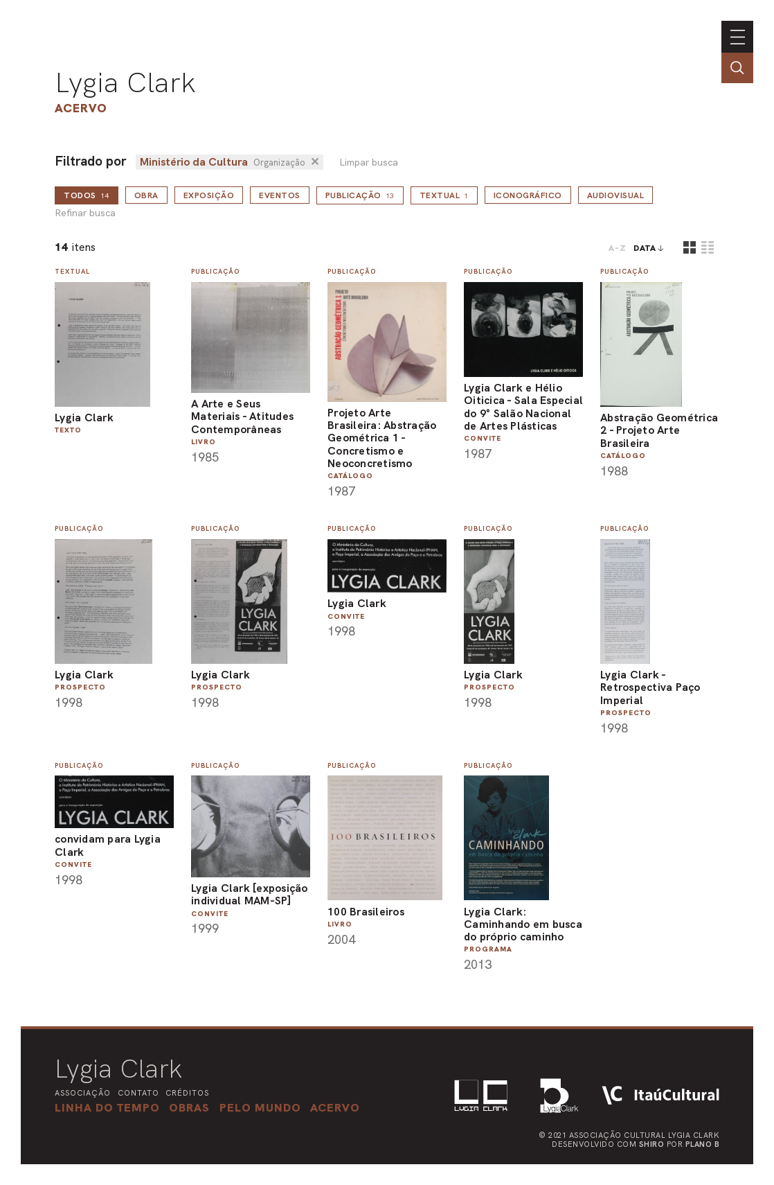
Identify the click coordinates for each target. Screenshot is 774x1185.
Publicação (360, 195)
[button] (260, 1107)
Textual (444, 195)
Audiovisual (616, 195)
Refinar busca (85, 213)
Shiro (652, 1144)
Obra (146, 195)
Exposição (209, 195)
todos (86, 195)
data (644, 248)
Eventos (279, 195)
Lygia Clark (125, 82)
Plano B (702, 1144)
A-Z (618, 248)
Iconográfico (528, 195)
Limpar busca (368, 162)
